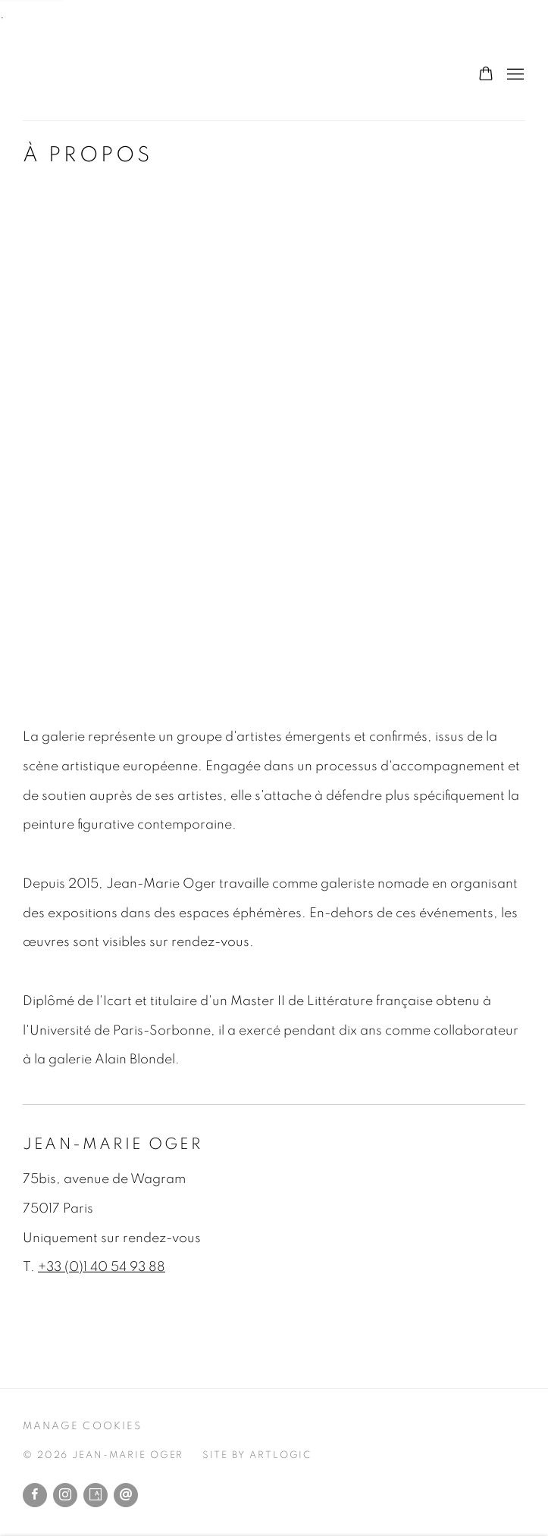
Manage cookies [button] (82, 1426)
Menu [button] (514, 75)
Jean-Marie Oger (106, 75)
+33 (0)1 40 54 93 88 (101, 1267)
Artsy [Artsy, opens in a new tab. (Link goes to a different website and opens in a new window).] (95, 1495)
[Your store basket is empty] (486, 75)
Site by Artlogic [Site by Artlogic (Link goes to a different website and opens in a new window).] (257, 1455)
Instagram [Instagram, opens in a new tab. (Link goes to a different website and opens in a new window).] (65, 1495)
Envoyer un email (126, 1495)
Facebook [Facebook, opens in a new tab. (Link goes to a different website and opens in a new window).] (35, 1495)
